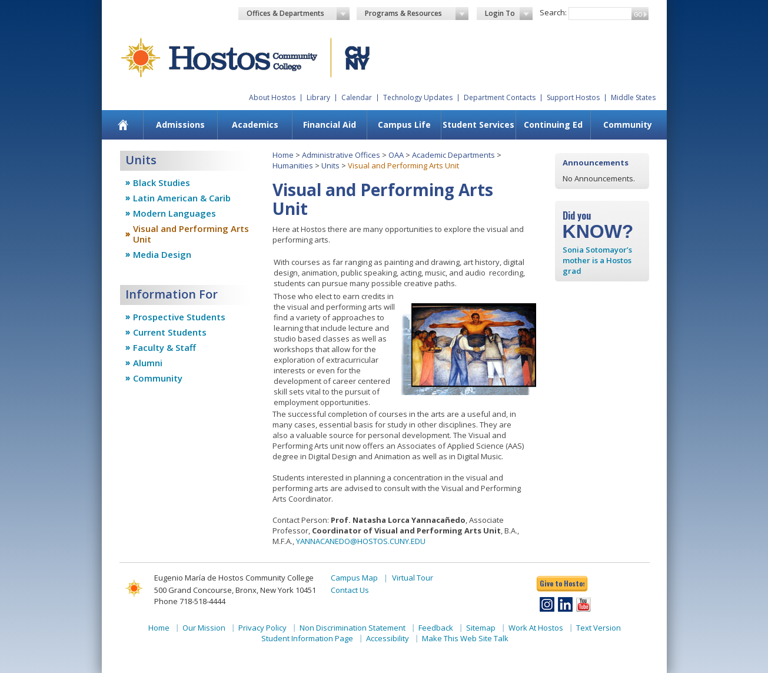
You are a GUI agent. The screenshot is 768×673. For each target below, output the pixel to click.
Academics (255, 124)
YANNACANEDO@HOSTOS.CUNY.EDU (360, 541)
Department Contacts (500, 97)
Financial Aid (329, 124)
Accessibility (387, 638)
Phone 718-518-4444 (189, 601)
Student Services (478, 124)
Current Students (170, 332)
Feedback (435, 627)
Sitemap (481, 627)
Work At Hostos (535, 627)
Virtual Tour (412, 577)
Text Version (598, 627)
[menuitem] (122, 125)
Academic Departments (453, 155)
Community (627, 124)
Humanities (292, 165)
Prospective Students (179, 316)
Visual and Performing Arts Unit (191, 233)
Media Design (162, 254)
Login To (509, 13)
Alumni (147, 362)
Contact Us (350, 590)
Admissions (180, 124)
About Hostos (272, 97)
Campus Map (354, 577)
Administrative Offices (341, 155)
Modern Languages (174, 213)
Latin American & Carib (182, 198)
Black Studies (161, 182)
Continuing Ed (553, 124)
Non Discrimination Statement (352, 627)
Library (318, 97)
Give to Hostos (562, 583)
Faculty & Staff (164, 347)
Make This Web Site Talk (465, 638)
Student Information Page (307, 638)
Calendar (356, 97)
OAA (396, 155)
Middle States (633, 97)
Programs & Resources (416, 13)
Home (283, 155)
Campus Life (404, 124)
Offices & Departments (298, 13)
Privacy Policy (262, 627)
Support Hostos (573, 97)
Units (330, 165)
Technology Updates (418, 97)
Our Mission (203, 627)
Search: (553, 12)
